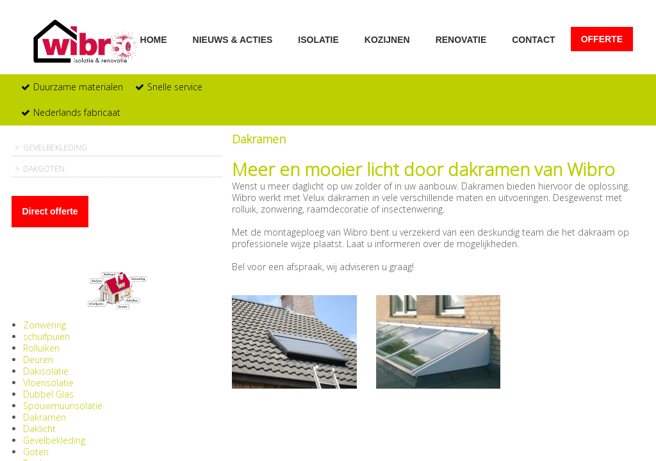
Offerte (602, 39)
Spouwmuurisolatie (62, 406)
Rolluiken (41, 348)
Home (153, 39)
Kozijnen (387, 39)
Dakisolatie (46, 371)
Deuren (38, 359)
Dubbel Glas (48, 394)
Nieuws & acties (233, 39)
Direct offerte (50, 211)
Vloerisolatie (48, 382)
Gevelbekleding (55, 147)
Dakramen (44, 417)
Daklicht (39, 429)
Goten (36, 452)
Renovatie (461, 39)
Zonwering (44, 325)
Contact (533, 39)
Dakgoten (44, 168)
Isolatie (318, 39)
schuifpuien (46, 336)
